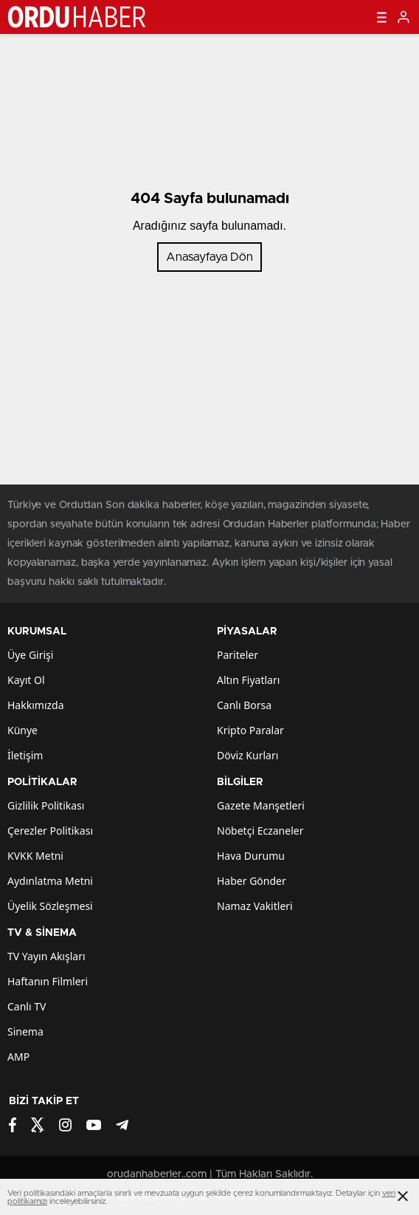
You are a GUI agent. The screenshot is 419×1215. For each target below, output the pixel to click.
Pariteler (237, 655)
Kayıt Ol (26, 680)
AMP (18, 1057)
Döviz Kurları (247, 755)
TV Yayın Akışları (46, 956)
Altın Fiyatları (248, 680)
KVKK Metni (35, 856)
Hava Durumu (251, 856)
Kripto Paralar (250, 730)
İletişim (25, 755)
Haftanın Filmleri (47, 981)
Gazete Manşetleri (261, 805)
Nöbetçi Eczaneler (260, 831)
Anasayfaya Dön (209, 257)
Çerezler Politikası (50, 831)
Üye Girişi (30, 655)
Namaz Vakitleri (255, 906)
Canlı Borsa (244, 705)
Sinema (25, 1031)
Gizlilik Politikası (45, 805)
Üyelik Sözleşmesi (50, 906)
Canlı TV (26, 1006)
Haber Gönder (251, 881)
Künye (22, 730)
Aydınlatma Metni (50, 881)
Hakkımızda (35, 705)
